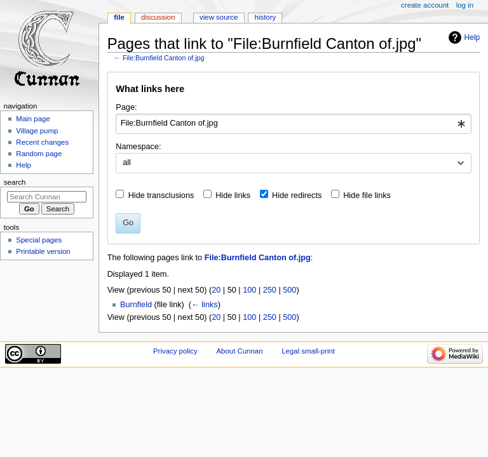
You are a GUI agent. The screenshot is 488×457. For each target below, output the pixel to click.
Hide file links (367, 195)
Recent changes (42, 142)
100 (249, 290)
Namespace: (138, 146)
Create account (425, 5)
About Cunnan (239, 351)
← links (204, 304)
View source (219, 17)
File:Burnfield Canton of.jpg (164, 58)
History (265, 17)
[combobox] (293, 124)
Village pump (37, 131)
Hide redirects (297, 195)
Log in (464, 5)
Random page (39, 153)
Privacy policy (175, 351)
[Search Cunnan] (46, 196)
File (119, 17)
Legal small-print (308, 351)
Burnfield (136, 304)
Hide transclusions (161, 195)
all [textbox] (127, 162)
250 (269, 290)
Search (15, 182)
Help (472, 37)
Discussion (158, 17)
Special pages (39, 240)
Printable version (43, 251)
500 (289, 290)
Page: (126, 107)
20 (216, 290)
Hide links (232, 195)
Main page (33, 119)
